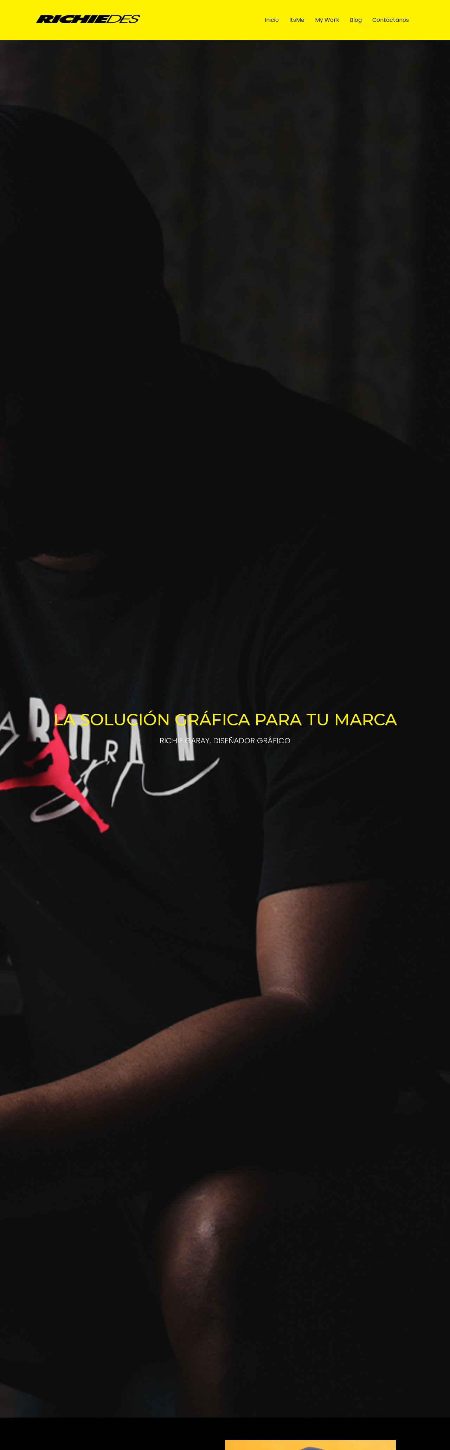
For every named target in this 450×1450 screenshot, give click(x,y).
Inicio (272, 20)
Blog (356, 20)
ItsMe (296, 20)
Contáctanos (390, 20)
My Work (327, 20)
